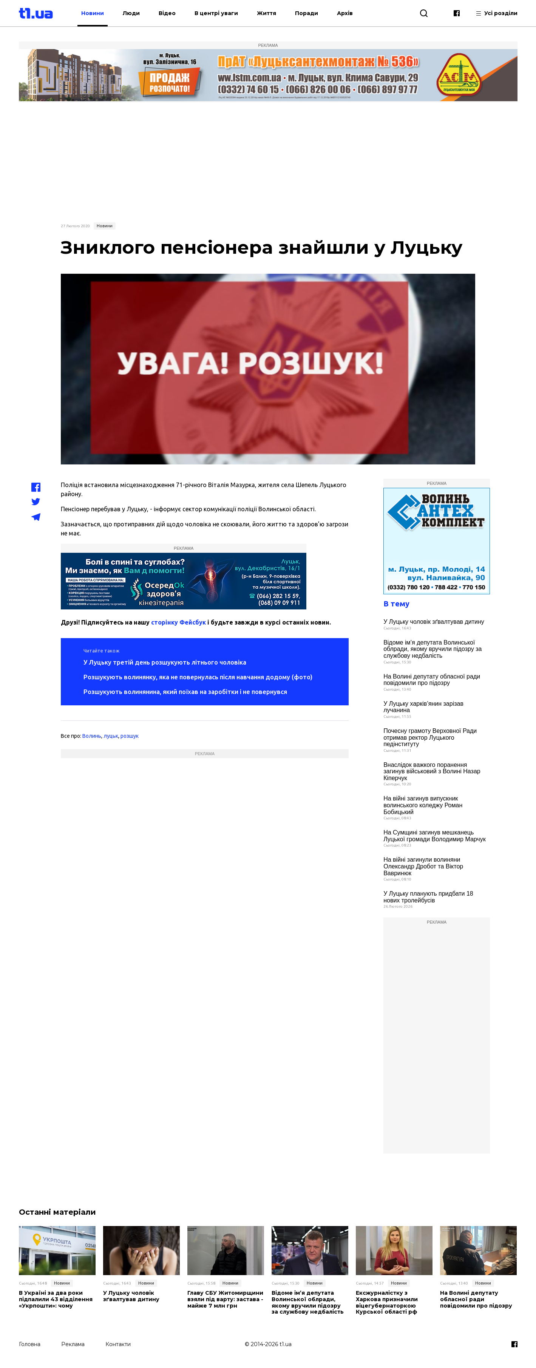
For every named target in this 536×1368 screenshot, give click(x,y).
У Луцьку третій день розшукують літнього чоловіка (164, 662)
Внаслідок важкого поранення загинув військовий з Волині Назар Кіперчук (431, 771)
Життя (266, 13)
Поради (306, 13)
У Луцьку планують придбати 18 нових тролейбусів (428, 897)
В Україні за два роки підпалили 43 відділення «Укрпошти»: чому (56, 1299)
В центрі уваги (216, 13)
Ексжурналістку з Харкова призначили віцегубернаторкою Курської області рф (387, 1302)
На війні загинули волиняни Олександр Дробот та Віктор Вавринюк (423, 866)
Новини (93, 13)
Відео (167, 13)
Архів (345, 13)
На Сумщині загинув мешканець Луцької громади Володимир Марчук (434, 835)
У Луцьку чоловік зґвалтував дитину (433, 621)
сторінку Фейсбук (178, 622)
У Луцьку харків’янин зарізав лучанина (423, 707)
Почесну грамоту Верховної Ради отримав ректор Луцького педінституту (430, 737)
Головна (29, 1344)
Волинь (91, 736)
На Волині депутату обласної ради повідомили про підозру (431, 679)
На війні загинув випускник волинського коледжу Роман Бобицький (422, 805)
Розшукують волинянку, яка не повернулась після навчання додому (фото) (197, 676)
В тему (396, 603)
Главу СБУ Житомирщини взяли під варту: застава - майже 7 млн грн (225, 1299)
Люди (131, 13)
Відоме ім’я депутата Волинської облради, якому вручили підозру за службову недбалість (432, 649)
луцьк (110, 736)
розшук (129, 736)
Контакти (118, 1344)
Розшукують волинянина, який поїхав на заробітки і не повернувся (185, 691)
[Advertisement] (268, 161)
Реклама (73, 1344)
